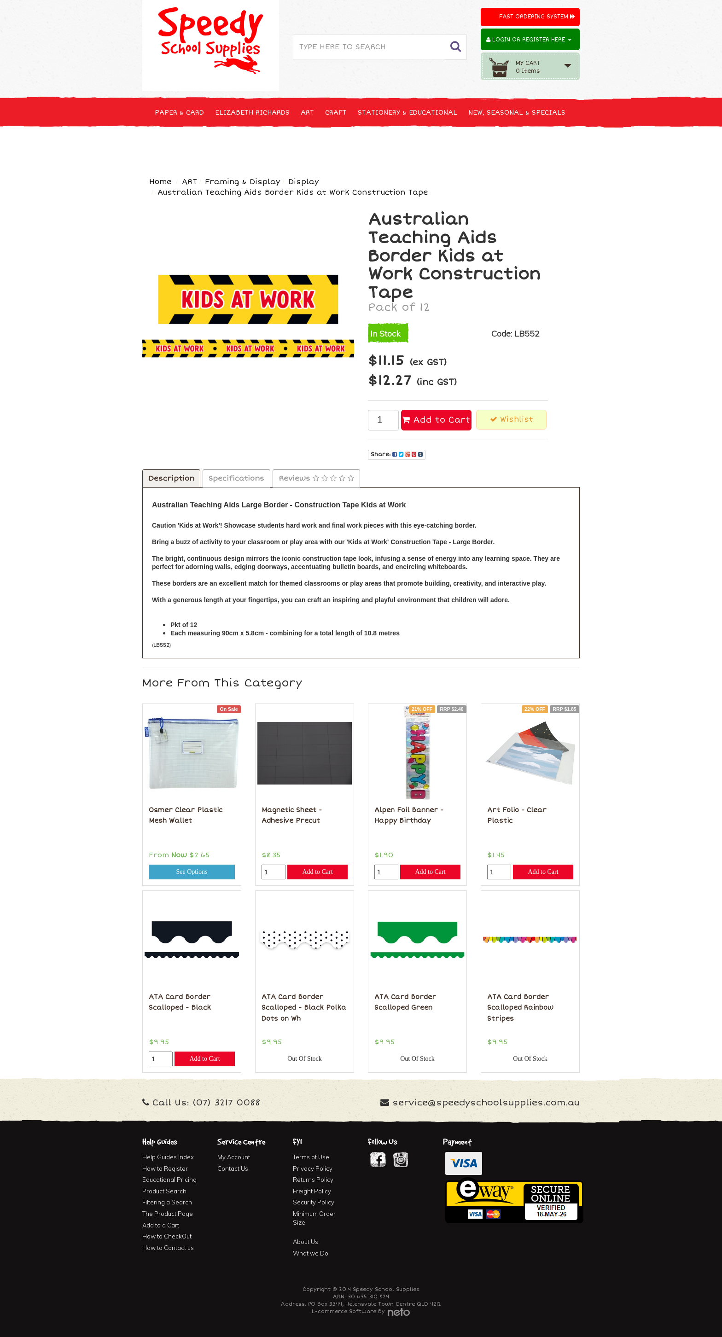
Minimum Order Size (314, 1218)
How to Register (165, 1168)
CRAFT (336, 112)
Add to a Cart (160, 1225)
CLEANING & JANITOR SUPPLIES (264, 147)
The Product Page (167, 1213)
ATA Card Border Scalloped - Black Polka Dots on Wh (304, 1008)
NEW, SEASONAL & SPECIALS (516, 112)
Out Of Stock (304, 1058)
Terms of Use (311, 1157)
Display (303, 181)
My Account (233, 1157)
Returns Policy (313, 1179)
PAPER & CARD (179, 112)
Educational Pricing (169, 1179)
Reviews (316, 478)
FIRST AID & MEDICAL (366, 147)
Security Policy (313, 1202)
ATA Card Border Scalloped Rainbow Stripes (520, 1008)
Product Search (164, 1191)
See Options (191, 871)
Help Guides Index (168, 1157)
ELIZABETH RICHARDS (252, 112)
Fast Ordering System (537, 16)
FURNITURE (433, 147)
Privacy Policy (312, 1168)
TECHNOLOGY (177, 147)
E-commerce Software (344, 1311)
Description (171, 478)
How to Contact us (168, 1247)
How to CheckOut (167, 1236)
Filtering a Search (167, 1202)
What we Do (310, 1253)
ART (307, 112)
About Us (305, 1241)
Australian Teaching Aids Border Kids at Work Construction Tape (292, 192)
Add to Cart (436, 420)
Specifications (236, 478)
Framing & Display (242, 181)
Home (160, 181)
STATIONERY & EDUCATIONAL (407, 112)
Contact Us (232, 1168)
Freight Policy (312, 1191)
